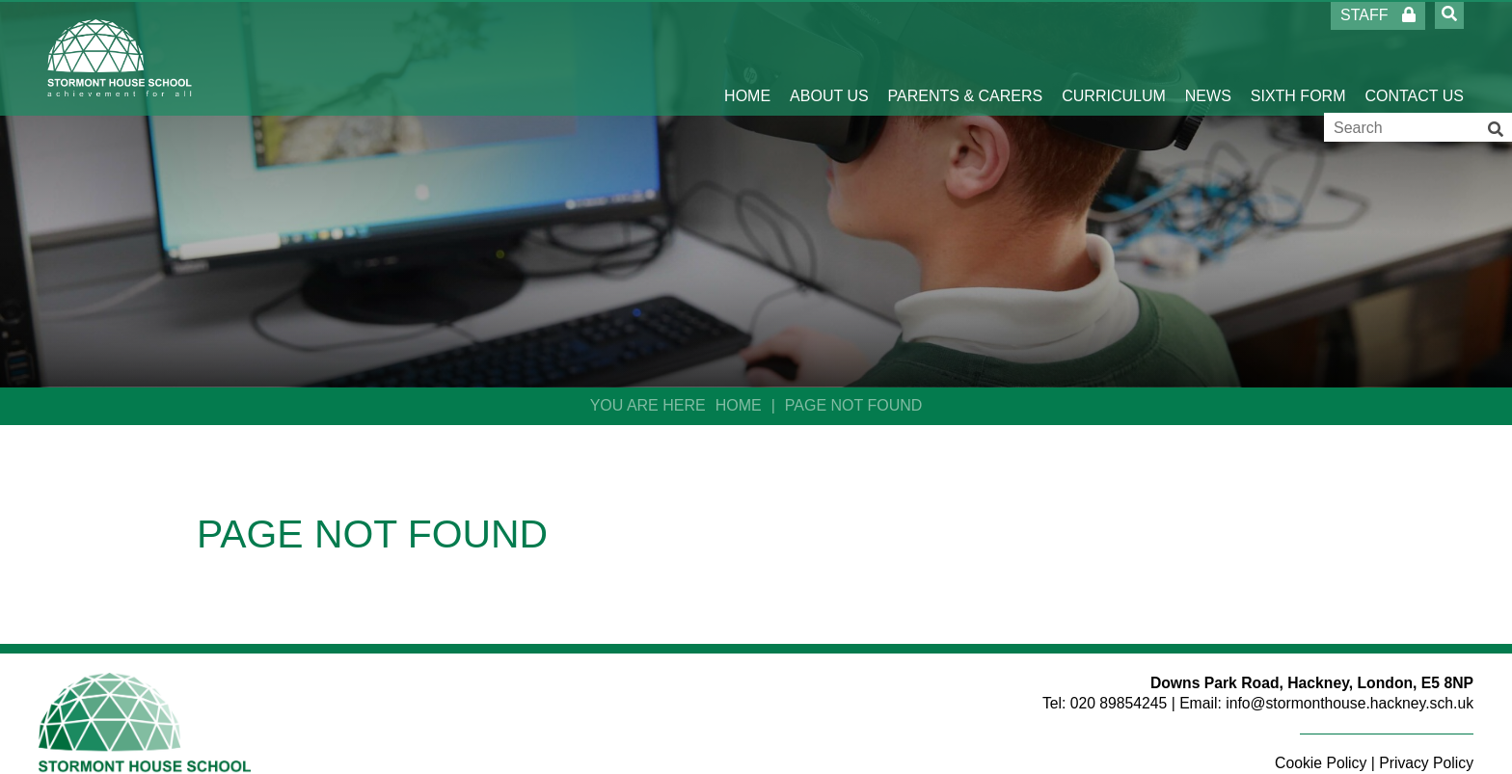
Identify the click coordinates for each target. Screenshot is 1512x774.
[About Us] (829, 58)
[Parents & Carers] (965, 58)
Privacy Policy (1426, 763)
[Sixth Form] (1298, 58)
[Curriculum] (1113, 58)
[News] (1208, 58)
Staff (1378, 15)
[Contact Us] (1414, 58)
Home (739, 405)
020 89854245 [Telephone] (1119, 703)
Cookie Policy (1320, 763)
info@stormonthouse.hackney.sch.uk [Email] (1349, 703)
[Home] (120, 57)
